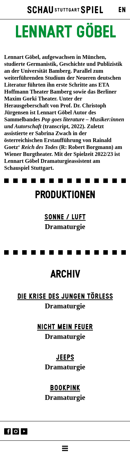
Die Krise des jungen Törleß (65, 296)
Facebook (7, 431)
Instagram (15, 431)
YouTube (24, 431)
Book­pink (65, 388)
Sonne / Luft (65, 217)
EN (122, 10)
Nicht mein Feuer (65, 327)
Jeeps (65, 357)
